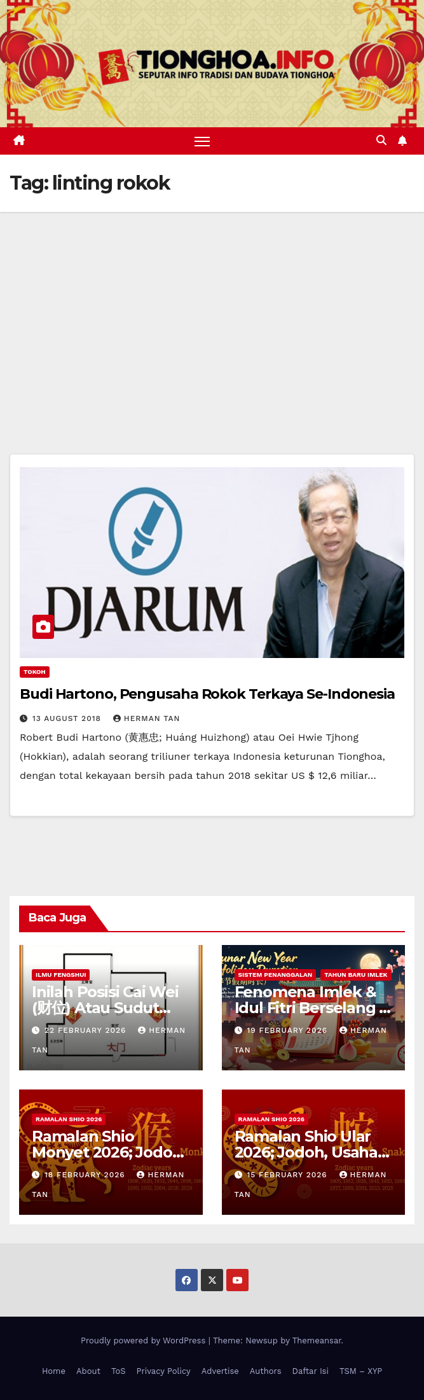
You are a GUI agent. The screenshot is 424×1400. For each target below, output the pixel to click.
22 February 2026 (86, 1030)
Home (53, 1371)
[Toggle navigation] (202, 141)
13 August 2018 (68, 718)
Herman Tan (147, 718)
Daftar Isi (310, 1371)
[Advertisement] (212, 307)
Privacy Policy (164, 1371)
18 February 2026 (86, 1174)
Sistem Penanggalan (275, 974)
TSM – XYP (360, 1371)
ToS (118, 1371)
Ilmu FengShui (61, 974)
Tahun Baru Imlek (355, 974)
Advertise (220, 1371)
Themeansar (316, 1340)
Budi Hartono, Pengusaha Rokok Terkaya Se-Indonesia (207, 694)
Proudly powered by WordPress (145, 1340)
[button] (381, 140)
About (88, 1371)
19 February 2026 (289, 1030)
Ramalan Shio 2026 (69, 1119)
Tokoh (35, 671)
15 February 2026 (288, 1174)
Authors (266, 1371)
